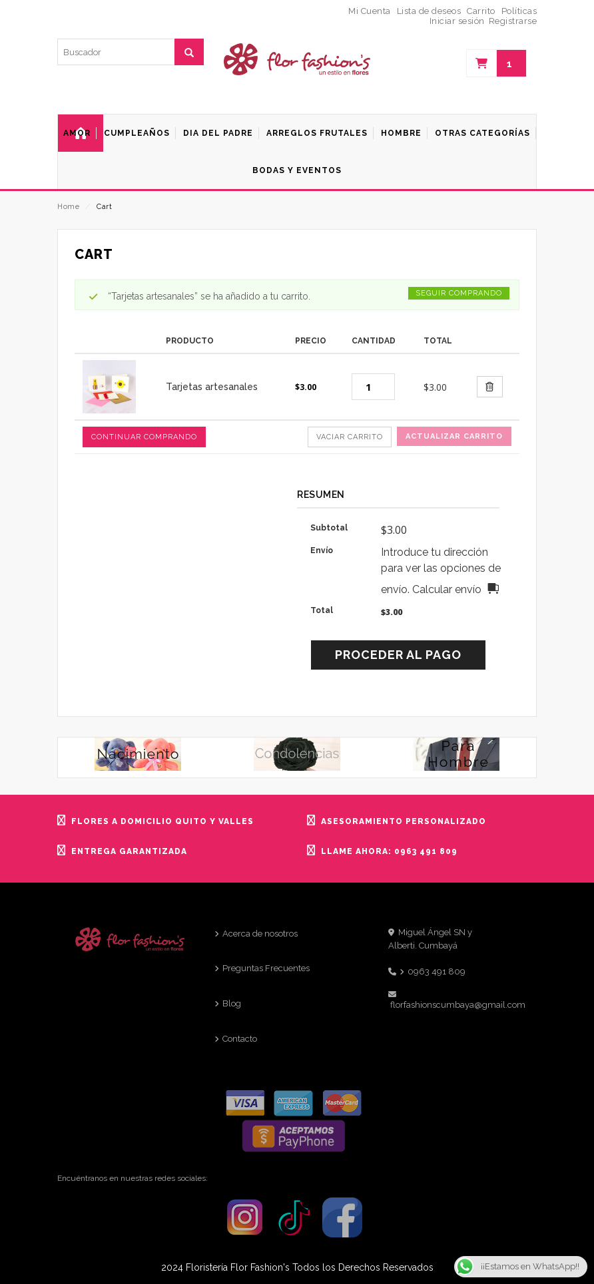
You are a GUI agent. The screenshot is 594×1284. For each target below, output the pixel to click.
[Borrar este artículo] (490, 386)
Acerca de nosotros (260, 934)
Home (68, 206)
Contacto (239, 1039)
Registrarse (513, 21)
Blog (231, 1003)
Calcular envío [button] (446, 589)
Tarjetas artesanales (212, 386)
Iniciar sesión (457, 21)
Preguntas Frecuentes (266, 968)
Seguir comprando (459, 293)
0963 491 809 (436, 971)
